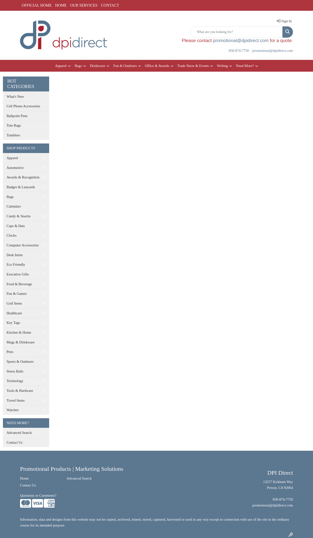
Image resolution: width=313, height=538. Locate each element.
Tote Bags (14, 125)
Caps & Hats (16, 226)
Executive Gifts (18, 274)
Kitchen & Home (19, 332)
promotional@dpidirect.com (240, 40)
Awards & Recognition (23, 177)
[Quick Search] (236, 32)
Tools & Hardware (20, 391)
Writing (222, 66)
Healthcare (14, 313)
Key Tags (13, 323)
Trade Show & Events (193, 66)
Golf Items (14, 303)
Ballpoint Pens (17, 116)
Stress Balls (15, 371)
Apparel (61, 66)
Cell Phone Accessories (23, 106)
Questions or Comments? (38, 495)
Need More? (245, 66)
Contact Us (15, 442)
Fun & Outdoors (125, 66)
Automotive (15, 168)
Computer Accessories (23, 245)
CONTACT (110, 5)
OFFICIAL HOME (37, 5)
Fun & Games (17, 294)
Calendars (14, 206)
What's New (15, 97)
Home (24, 478)
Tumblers (13, 135)
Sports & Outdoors (20, 361)
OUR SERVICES (84, 5)
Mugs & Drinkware (21, 342)
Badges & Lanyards (21, 187)
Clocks (12, 235)
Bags (78, 66)
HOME (61, 5)
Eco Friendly (16, 264)
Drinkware (97, 66)
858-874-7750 (239, 51)
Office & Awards (157, 66)
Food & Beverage (19, 284)
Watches (13, 410)
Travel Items (16, 400)
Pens (10, 352)
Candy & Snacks (19, 216)
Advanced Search (19, 433)
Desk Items (15, 255)
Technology (15, 381)
